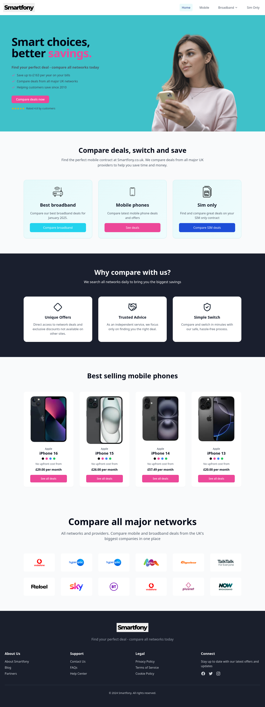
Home (186, 7)
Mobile (204, 7)
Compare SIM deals (207, 228)
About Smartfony (17, 661)
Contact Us (77, 661)
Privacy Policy (145, 661)
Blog (8, 667)
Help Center (78, 673)
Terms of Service (147, 667)
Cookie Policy (145, 673)
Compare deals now (30, 99)
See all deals (48, 478)
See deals (132, 228)
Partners (11, 673)
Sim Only (253, 7)
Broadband (228, 7)
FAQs (73, 667)
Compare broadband (58, 228)
